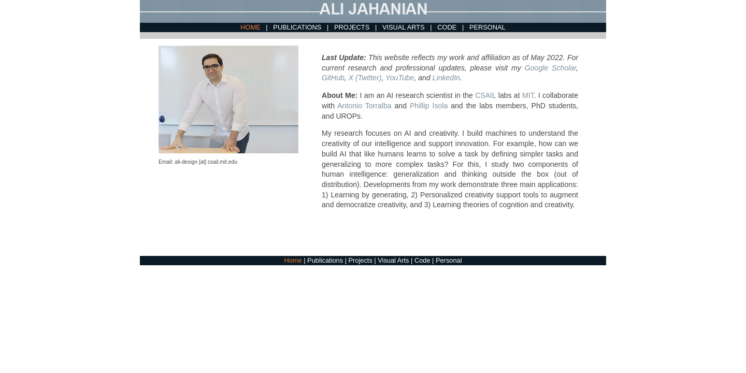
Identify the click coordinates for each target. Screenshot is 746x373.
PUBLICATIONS (298, 27)
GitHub (333, 78)
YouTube (399, 78)
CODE (447, 27)
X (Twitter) (365, 78)
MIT (528, 95)
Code (423, 260)
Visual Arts (394, 260)
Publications (326, 260)
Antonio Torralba (364, 106)
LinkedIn (446, 78)
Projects (362, 260)
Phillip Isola (429, 106)
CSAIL (485, 95)
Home (294, 260)
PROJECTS (352, 27)
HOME (251, 27)
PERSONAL (487, 27)
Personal (449, 260)
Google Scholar (550, 68)
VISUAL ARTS (404, 27)
